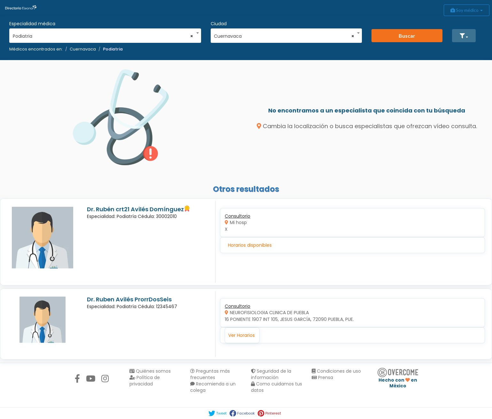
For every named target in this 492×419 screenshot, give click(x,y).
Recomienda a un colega (213, 387)
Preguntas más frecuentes (210, 374)
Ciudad (219, 23)
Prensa (322, 377)
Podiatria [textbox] (103, 36)
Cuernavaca (83, 49)
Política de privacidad (144, 380)
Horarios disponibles (250, 245)
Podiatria (113, 49)
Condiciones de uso (336, 371)
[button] (464, 35)
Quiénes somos (150, 371)
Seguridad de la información (271, 374)
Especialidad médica (32, 23)
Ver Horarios (241, 335)
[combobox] (103, 34)
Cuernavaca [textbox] (284, 36)
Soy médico (466, 10)
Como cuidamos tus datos (276, 387)
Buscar (407, 36)
